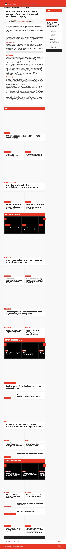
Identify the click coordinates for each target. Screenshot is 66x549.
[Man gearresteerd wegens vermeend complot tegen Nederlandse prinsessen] (10, 395)
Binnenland (7, 327)
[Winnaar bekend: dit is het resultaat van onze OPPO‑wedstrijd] (48, 38)
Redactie (14, 20)
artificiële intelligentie (10, 182)
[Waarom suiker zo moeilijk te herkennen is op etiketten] (10, 504)
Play (25, 4)
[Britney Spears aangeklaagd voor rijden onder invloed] (24, 122)
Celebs (6, 440)
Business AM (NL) (8, 546)
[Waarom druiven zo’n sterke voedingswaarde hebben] (35, 487)
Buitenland (7, 151)
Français (59, 541)
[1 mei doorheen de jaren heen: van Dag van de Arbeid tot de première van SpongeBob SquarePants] (35, 521)
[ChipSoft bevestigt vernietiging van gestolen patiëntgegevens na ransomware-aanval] (48, 42)
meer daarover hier (10, 42)
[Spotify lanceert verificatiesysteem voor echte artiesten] (24, 372)
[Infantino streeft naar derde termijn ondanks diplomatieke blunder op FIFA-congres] (35, 197)
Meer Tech (56, 50)
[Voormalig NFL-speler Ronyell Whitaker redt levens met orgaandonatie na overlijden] (14, 435)
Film (6, 421)
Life (36, 4)
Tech (33, 4)
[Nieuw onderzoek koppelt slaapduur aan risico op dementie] (14, 521)
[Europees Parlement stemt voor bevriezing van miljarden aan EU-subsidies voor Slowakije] (14, 197)
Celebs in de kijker (7, 7)
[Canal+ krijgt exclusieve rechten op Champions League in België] (30, 468)
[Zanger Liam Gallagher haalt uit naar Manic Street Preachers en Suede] (35, 435)
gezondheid (28, 492)
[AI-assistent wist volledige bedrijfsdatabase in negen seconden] (24, 171)
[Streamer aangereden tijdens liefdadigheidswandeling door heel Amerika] (35, 322)
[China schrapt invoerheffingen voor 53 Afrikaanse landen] (14, 147)
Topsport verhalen (25, 7)
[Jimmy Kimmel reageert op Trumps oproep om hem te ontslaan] (35, 147)
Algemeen (7, 132)
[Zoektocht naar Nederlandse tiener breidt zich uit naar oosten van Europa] (14, 271)
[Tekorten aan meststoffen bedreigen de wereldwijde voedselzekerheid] (14, 322)
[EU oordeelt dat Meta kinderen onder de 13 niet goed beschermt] (48, 46)
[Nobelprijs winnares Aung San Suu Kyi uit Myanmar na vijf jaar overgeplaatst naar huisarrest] (35, 271)
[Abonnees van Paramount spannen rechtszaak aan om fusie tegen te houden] (24, 411)
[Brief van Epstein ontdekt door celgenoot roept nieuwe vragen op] (24, 246)
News (22, 4)
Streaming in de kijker (16, 7)
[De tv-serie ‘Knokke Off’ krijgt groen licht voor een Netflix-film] (13, 347)
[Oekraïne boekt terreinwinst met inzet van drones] (10, 454)
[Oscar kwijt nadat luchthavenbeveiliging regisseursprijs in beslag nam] (24, 298)
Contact (59, 546)
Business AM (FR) (15, 546)
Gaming (6, 492)
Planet (29, 4)
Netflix (41, 350)
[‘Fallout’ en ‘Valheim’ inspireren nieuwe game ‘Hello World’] (14, 487)
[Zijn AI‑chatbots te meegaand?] (10, 511)
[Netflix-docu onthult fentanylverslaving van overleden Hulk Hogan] (30, 347)
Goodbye (21, 546)
